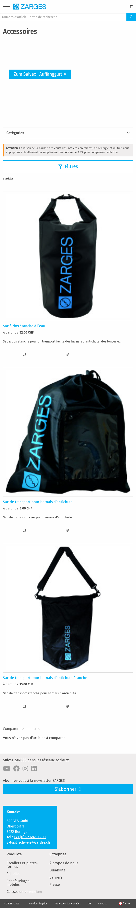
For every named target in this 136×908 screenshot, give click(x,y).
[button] (24, 354)
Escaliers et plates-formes (22, 865)
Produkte (14, 854)
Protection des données (68, 903)
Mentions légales (38, 903)
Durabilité (57, 870)
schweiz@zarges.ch (34, 842)
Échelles (13, 874)
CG (89, 903)
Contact (102, 903)
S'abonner (66, 789)
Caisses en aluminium (24, 892)
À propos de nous (63, 863)
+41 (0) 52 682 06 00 (30, 837)
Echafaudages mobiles (18, 883)
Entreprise (57, 854)
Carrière (55, 877)
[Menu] (6, 7)
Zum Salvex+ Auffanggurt (38, 74)
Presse (54, 884)
